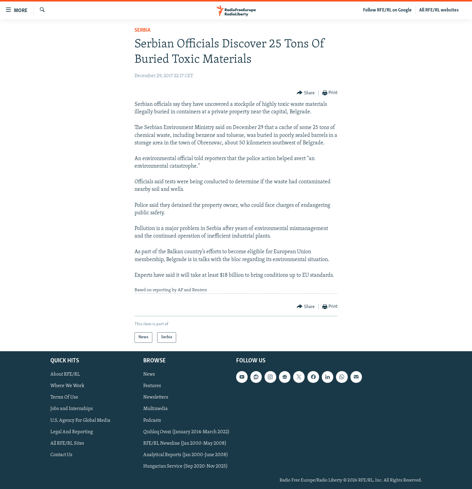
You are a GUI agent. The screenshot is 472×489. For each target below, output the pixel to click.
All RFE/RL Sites (67, 443)
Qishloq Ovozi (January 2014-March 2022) (186, 431)
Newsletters (155, 397)
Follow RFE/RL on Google (387, 10)
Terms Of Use (64, 397)
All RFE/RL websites (439, 10)
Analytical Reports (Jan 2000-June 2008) (185, 454)
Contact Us (61, 454)
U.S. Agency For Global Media (80, 420)
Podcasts (152, 420)
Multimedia (155, 408)
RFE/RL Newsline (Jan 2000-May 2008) (184, 443)
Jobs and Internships (71, 408)
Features (152, 385)
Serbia (142, 30)
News (149, 374)
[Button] (306, 93)
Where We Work (67, 385)
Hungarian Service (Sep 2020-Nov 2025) (185, 466)
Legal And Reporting (71, 431)
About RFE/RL (65, 374)
